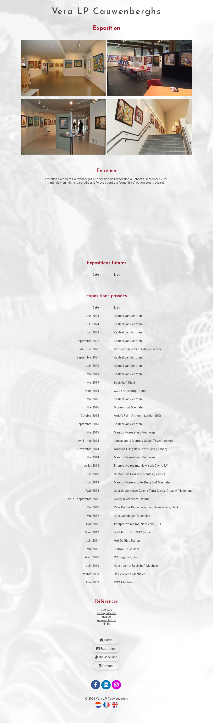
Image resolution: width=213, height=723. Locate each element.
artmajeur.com (106, 625)
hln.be (106, 636)
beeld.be (106, 622)
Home (106, 652)
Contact (106, 678)
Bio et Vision (106, 669)
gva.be (106, 629)
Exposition (106, 661)
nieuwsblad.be (106, 632)
